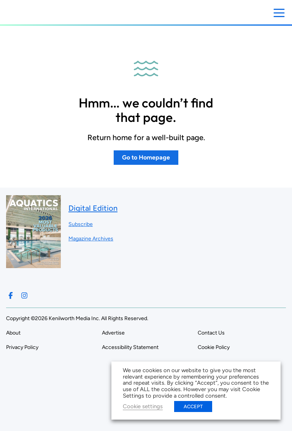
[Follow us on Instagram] (24, 295)
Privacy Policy (22, 347)
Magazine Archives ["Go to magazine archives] (90, 238)
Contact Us (211, 333)
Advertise (113, 333)
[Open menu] (279, 13)
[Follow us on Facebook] (10, 295)
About (13, 333)
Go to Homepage (146, 157)
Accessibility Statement (130, 347)
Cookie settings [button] (143, 406)
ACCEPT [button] (193, 406)
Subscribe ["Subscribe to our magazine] (80, 224)
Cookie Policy (214, 347)
